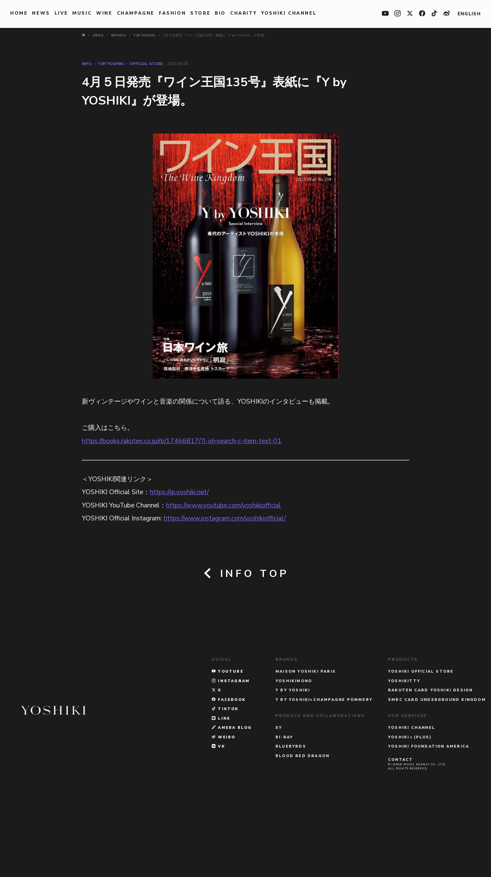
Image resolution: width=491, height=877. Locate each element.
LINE (221, 798)
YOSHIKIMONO (294, 761)
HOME (19, 13)
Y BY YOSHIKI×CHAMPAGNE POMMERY (324, 779)
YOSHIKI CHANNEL (288, 13)
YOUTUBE (227, 751)
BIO (220, 13)
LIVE (61, 13)
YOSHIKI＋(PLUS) (410, 817)
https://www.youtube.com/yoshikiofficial (223, 505)
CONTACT (400, 839)
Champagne (135, 13)
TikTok (225, 789)
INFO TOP (245, 574)
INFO (87, 63)
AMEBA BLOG (232, 808)
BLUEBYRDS (291, 826)
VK (218, 826)
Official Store (146, 63)
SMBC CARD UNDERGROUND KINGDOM (437, 779)
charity (243, 13)
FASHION (172, 13)
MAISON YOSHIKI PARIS (306, 751)
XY (279, 808)
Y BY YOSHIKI (110, 63)
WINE (104, 13)
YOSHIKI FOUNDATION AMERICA (428, 826)
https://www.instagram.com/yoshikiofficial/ (225, 518)
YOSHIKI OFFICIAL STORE (420, 751)
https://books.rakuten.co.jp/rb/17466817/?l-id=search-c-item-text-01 (182, 441)
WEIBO (223, 817)
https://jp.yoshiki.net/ (179, 492)
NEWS (41, 13)
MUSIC (82, 13)
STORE (200, 13)
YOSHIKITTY (404, 761)
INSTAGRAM (231, 761)
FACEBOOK (229, 779)
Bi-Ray (284, 817)
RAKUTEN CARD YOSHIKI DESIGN (430, 770)
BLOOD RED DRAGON (302, 836)
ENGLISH (469, 14)
